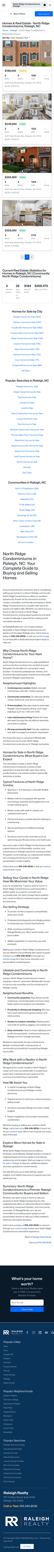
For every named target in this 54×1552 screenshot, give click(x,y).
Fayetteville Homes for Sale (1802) (27, 327)
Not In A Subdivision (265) (27, 488)
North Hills (8, 1420)
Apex (5, 1346)
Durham (7, 1362)
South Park (8, 1428)
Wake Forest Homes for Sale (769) (27, 338)
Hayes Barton (9, 1412)
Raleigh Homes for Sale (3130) (27, 317)
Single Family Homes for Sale (27, 392)
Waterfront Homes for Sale (27, 440)
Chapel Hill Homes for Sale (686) (27, 365)
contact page (42, 636)
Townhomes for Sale (27, 397)
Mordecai (7, 1416)
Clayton (6, 1358)
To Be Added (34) (27, 504)
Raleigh (6, 1379)
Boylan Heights (10, 1395)
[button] (3, 5)
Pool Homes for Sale (27, 424)
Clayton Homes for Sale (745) (27, 343)
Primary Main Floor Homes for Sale (27, 435)
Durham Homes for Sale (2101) (27, 322)
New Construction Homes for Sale (27, 413)
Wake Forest (9, 1383)
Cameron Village (10, 1399)
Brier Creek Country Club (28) (27, 520)
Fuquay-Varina (9, 1366)
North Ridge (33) (27, 510)
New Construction (11, 1457)
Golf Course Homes (12, 1477)
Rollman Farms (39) (27, 494)
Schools (27, 467)
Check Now (27, 1309)
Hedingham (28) (27, 526)
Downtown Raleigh (11, 1404)
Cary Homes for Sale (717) (27, 360)
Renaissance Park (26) (27, 537)
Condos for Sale (27, 402)
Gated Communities (12, 1473)
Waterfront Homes (11, 1469)
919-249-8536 (44, 1242)
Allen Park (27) (27, 531)
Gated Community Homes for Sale (27, 445)
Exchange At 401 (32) (27, 515)
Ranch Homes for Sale (27, 462)
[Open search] (50, 5)
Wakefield (7, 1432)
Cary (5, 1350)
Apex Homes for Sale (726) (27, 349)
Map (27, 1546)
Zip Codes (27, 472)
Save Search (44, 14)
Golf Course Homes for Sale (27, 456)
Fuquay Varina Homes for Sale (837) (27, 333)
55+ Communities (11, 1465)
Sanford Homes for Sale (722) (27, 354)
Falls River (8, 1408)
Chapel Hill (8, 1354)
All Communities (27, 542)
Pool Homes (9, 1481)
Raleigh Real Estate (42, 1237)
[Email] (27, 1303)
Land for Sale (27, 408)
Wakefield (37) (27, 499)
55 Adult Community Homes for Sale (27, 429)
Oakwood (7, 1424)
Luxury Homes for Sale (27, 419)
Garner (6, 1370)
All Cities (27, 370)
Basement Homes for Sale (27, 451)
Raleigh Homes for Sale (27, 386)
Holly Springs (9, 1375)
